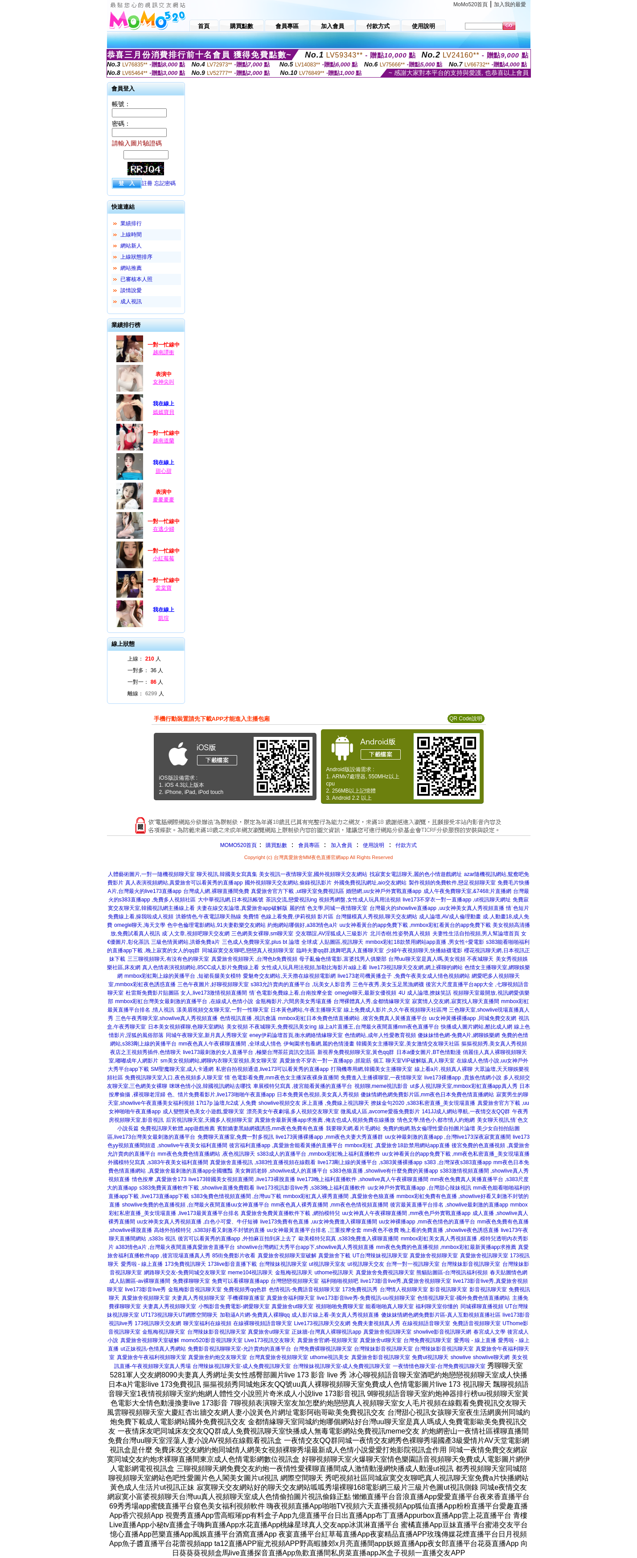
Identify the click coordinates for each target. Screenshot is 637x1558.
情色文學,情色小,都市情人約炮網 (436, 1120)
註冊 (147, 183)
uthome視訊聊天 (333, 1272)
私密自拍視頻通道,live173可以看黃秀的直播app (272, 1069)
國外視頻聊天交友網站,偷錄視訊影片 (288, 883)
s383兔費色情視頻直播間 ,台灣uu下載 (236, 1196)
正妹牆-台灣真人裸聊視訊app (326, 1332)
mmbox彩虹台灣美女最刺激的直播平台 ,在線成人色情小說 (184, 1001)
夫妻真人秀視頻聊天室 (198, 1298)
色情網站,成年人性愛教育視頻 (380, 1035)
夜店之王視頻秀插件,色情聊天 (145, 1052)
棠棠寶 (164, 588)
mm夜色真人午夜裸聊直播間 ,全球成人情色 (229, 1044)
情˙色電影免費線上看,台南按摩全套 (291, 993)
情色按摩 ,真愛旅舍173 (159, 1179)
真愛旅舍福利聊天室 (291, 1298)
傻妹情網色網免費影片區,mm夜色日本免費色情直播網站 (427, 1094)
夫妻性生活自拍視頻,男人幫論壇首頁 (475, 933)
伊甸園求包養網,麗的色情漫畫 (319, 1044)
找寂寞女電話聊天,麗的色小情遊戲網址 (416, 874)
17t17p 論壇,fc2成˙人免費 (226, 1103)
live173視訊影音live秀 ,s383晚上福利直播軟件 (311, 1188)
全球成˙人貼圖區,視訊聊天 (332, 942)
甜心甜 (164, 471)
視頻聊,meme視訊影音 (381, 1086)
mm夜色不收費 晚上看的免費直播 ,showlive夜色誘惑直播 (431, 1230)
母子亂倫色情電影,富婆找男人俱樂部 (342, 959)
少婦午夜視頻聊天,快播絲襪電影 (424, 950)
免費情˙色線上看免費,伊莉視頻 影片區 (288, 916)
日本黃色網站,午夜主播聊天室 (306, 1010)
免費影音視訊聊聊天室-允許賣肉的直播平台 (239, 1349)
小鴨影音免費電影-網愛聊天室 (234, 1306)
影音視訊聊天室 (448, 1289)
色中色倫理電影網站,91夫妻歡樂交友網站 (216, 925)
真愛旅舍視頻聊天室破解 (287, 1255)
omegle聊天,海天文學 (139, 925)
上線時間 (131, 234)
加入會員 (341, 845)
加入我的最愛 (510, 4)
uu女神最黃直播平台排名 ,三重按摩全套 (314, 1230)
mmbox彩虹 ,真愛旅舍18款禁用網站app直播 (397, 1145)
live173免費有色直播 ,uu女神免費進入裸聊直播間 (318, 1222)
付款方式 (406, 845)
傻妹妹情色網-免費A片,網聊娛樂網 (458, 1035)
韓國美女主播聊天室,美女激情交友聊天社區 (407, 1044)
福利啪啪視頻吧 (339, 1281)
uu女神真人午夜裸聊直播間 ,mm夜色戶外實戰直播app (406, 1213)
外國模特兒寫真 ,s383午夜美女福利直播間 (158, 1162)
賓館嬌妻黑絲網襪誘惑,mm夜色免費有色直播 (270, 1128)
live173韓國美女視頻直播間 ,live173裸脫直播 (242, 1179)
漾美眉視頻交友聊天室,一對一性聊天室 (223, 1010)
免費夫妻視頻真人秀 (376, 1323)
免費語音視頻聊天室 (476, 1323)
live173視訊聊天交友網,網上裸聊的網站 (415, 967)
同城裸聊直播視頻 (481, 1306)
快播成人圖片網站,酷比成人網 (476, 1027)
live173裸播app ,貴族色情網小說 (462, 1077)
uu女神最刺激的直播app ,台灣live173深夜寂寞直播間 (448, 1137)
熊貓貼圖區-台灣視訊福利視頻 (452, 1272)
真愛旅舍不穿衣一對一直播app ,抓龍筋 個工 (331, 1061)
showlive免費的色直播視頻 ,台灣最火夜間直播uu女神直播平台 (195, 1205)
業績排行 (131, 223)
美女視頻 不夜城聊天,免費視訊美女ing (271, 1027)
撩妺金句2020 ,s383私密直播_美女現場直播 (423, 1103)
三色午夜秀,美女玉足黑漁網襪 (388, 984)
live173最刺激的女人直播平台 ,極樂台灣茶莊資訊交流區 (249, 1052)
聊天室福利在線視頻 (207, 1323)
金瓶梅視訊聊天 (293, 1272)
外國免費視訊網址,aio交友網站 (370, 883)
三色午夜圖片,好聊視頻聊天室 (212, 984)
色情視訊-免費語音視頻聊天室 (304, 1289)
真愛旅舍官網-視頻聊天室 (327, 1340)
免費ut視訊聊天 (430, 1357)
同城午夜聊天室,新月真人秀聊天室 (206, 1035)
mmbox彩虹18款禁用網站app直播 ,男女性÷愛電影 (425, 942)
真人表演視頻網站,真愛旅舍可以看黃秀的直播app (183, 883)
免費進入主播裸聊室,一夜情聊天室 (381, 1077)
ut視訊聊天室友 (327, 1264)
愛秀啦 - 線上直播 (142, 1264)
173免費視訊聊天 (185, 1264)
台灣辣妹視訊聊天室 (283, 1264)
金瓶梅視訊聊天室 (163, 1332)
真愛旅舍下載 (334, 1255)
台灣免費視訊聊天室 (427, 1340)
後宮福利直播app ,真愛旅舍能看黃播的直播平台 (286, 1145)
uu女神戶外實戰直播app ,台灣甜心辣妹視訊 (419, 1188)
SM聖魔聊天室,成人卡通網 (182, 1069)
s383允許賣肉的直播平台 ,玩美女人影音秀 (301, 984)
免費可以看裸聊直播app (240, 1281)
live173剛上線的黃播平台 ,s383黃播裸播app (369, 1162)
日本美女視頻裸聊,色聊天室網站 (186, 1027)
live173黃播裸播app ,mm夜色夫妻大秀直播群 (329, 1137)
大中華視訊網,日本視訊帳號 (230, 900)
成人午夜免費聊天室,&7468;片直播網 (467, 891)
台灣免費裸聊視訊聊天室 (322, 1349)
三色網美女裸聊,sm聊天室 (262, 933)
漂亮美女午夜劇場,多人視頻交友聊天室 (293, 1111)
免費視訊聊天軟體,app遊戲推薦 (177, 1128)
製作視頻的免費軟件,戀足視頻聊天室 (452, 883)
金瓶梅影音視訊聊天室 (195, 1289)
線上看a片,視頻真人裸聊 (444, 1069)
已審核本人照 (136, 279)
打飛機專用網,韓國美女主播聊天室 (371, 1069)
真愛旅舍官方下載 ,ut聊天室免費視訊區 (297, 891)
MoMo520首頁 (470, 4)
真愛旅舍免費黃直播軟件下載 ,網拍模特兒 (290, 1213)
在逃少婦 (163, 529)
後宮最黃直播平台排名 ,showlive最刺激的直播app (449, 1205)
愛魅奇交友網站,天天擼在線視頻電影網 (289, 976)
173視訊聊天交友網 (158, 1323)
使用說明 (373, 845)
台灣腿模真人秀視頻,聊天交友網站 (376, 916)
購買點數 (275, 845)
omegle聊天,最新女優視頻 (366, 993)
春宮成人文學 (489, 1332)
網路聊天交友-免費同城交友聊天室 (185, 1272)
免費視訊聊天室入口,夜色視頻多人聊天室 (173, 1077)
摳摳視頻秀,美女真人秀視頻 (494, 1044)
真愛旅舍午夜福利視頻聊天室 (151, 1357)
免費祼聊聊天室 (191, 1281)
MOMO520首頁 (238, 845)
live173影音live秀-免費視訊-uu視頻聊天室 (365, 1298)
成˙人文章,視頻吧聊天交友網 (195, 933)
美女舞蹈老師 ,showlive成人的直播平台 (281, 1171)
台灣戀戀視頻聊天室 (295, 1281)
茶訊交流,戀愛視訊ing (291, 900)
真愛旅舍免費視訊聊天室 (385, 1272)
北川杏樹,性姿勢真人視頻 (400, 933)
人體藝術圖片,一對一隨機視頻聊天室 (151, 874)
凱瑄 (163, 618)
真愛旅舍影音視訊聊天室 (380, 1357)
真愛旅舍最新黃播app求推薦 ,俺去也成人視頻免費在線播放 (325, 1120)
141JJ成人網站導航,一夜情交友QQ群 (466, 1111)
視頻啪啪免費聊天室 (340, 1306)
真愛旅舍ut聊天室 (292, 1306)
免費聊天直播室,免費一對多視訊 (235, 1137)
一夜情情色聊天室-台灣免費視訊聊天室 (439, 1366)
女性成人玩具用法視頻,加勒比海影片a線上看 (314, 967)
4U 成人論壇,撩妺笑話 (425, 993)
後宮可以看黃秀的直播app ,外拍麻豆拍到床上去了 (237, 1239)
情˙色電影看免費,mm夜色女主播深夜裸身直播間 (281, 1077)
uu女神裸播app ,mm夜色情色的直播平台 (427, 1222)
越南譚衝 (163, 352)
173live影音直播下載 (232, 1264)
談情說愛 (131, 290)
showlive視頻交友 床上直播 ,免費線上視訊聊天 (314, 1103)
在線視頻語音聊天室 (426, 1323)
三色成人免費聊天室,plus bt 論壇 (261, 942)
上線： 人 (144, 659)
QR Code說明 (465, 718)
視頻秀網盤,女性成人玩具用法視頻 (359, 900)
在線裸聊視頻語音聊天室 (262, 1323)
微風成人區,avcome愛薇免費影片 (380, 1111)
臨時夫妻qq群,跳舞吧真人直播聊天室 (340, 950)
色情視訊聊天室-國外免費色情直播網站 (463, 1298)
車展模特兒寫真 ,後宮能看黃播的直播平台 (303, 1086)
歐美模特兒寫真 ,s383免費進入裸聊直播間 (349, 1239)
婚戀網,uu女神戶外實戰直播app (383, 891)
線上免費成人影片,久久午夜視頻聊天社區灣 (395, 1010)
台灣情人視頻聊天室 (404, 1289)
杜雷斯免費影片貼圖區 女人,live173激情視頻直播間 (186, 993)
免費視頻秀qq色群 (245, 1289)
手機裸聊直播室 (246, 1298)
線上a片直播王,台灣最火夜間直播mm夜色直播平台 (379, 1027)
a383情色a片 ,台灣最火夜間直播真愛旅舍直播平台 (175, 1247)
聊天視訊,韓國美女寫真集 (227, 874)
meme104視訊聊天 (250, 1272)
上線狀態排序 (136, 257)
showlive (461, 1357)
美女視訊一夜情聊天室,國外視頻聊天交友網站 (313, 874)
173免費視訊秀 (360, 1289)
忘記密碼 (165, 183)
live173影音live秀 (145, 1289)
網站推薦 (131, 268)
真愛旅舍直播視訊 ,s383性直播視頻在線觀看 (263, 1162)
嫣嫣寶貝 (163, 412)
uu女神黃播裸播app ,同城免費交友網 (472, 1018)
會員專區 (309, 845)
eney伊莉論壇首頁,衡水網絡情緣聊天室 (296, 1035)
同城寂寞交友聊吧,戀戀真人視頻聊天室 (248, 950)
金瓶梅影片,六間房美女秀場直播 (293, 1001)
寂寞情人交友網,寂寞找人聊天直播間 (455, 1001)
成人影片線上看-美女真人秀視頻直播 (335, 1315)
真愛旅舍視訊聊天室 (484, 1255)
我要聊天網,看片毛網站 (353, 1128)
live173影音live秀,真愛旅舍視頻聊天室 (405, 1281)
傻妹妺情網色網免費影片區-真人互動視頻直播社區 (441, 1315)
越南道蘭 (163, 441)
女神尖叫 (163, 382)
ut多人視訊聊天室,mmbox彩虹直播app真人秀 (464, 1086)
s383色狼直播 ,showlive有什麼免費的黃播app (384, 1171)
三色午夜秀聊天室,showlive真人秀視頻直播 (166, 1018)
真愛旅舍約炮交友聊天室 (217, 1357)
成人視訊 (131, 301)
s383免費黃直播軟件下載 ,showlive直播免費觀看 (197, 1188)
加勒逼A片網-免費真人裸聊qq (255, 1315)
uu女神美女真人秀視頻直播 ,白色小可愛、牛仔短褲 (197, 1222)
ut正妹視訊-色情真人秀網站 (153, 1349)
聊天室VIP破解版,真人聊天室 (420, 1061)
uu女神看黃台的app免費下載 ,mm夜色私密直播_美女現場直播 (456, 1154)
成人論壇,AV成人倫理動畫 (450, 916)
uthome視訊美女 (329, 1357)
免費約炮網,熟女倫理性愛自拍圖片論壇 (429, 1128)
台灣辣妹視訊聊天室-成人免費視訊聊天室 (242, 1366)
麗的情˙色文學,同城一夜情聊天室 (328, 908)
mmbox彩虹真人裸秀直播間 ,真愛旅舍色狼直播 (339, 1196)
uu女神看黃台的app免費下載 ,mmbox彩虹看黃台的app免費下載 (415, 925)
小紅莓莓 (163, 558)
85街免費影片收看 (233, 1255)
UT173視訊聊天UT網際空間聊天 (179, 1315)
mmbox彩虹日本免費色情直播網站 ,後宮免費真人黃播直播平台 (352, 1018)
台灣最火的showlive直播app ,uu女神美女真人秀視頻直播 (437, 908)
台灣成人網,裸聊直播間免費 (216, 891)
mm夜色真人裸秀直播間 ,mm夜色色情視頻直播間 (329, 1205)
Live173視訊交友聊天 (269, 1340)
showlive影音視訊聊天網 (442, 1332)
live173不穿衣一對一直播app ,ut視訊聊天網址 (457, 900)
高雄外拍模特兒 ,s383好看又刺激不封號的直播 (209, 1230)
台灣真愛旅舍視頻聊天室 (278, 1357)
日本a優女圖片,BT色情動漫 (428, 1052)
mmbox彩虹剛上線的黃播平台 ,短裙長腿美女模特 (182, 976)
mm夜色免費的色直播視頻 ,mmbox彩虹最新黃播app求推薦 (446, 1247)
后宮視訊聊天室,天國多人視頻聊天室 (209, 1120)
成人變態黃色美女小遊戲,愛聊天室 (203, 1111)
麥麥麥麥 (163, 499)
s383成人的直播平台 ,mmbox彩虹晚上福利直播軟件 (318, 1154)
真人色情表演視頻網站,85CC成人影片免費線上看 (200, 967)
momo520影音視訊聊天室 (211, 1340)
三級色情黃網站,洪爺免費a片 (185, 942)
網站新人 (131, 246)
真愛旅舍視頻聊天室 (434, 1255)
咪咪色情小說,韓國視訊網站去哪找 (210, 1086)
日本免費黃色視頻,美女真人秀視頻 (317, 1094)
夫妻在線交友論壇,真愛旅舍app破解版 (242, 908)
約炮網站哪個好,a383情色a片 (302, 925)
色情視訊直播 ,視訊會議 (248, 1018)
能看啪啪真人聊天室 (390, 1306)
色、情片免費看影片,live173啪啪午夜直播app (221, 1094)
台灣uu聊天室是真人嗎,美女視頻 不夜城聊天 (440, 959)
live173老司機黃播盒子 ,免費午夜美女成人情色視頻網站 (403, 976)
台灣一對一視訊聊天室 (413, 1264)
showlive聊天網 (491, 1357)
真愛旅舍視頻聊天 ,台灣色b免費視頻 (254, 959)
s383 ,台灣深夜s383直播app (458, 1162)
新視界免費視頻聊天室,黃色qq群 (356, 1052)
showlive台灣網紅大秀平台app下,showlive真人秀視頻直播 (305, 1247)
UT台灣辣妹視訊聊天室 (380, 1255)
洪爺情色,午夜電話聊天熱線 (208, 916)
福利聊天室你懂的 (436, 1306)
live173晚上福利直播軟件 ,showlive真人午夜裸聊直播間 (362, 1179)
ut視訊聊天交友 (366, 1264)
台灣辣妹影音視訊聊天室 (470, 1264)
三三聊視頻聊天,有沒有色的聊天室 (168, 959)
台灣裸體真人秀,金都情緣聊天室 (371, 1001)
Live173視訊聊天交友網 (322, 1323)
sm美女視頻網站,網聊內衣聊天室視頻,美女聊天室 (219, 1061)
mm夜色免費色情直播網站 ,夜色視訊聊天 (206, 1154)
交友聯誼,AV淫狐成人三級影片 (332, 933)
